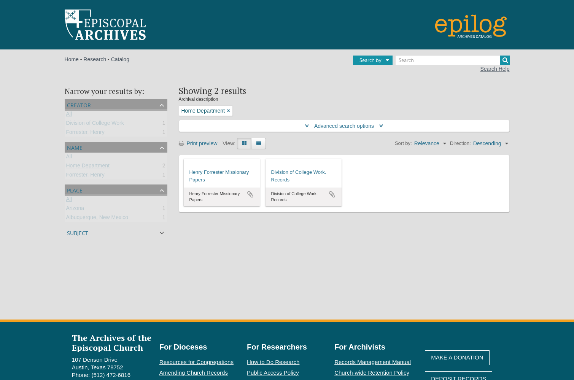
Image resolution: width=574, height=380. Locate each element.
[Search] (453, 60)
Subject (77, 232)
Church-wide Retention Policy (371, 372)
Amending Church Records (193, 372)
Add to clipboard (250, 194)
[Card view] (244, 143)
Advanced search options (344, 126)
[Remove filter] (228, 110)
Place (75, 189)
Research (94, 59)
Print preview (198, 143)
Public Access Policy (273, 372)
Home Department (88, 167)
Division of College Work (95, 124)
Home (72, 59)
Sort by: (403, 143)
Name (75, 147)
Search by (370, 60)
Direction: (460, 143)
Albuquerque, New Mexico (97, 219)
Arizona (75, 210)
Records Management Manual (372, 362)
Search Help (494, 69)
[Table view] (258, 143)
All (69, 115)
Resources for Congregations (196, 362)
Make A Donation (457, 357)
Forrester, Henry (85, 133)
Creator (79, 104)
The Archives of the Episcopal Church (111, 342)
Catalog (120, 59)
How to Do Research (273, 362)
